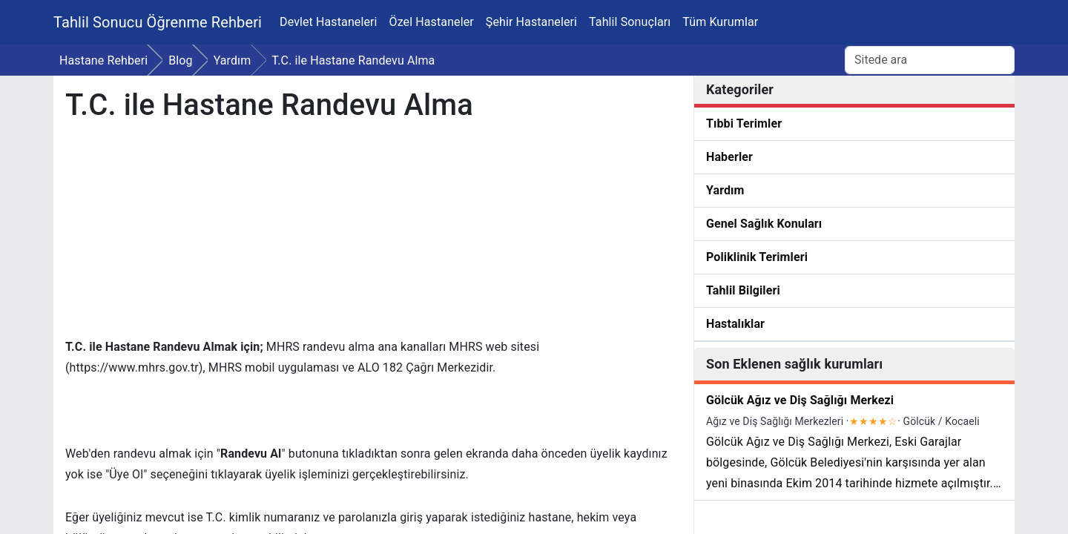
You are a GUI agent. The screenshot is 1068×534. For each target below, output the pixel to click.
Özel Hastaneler (431, 22)
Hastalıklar (735, 324)
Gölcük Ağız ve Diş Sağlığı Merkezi (800, 400)
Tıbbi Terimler (744, 123)
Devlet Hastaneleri (329, 22)
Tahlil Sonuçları (629, 22)
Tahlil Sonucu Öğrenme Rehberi (157, 22)
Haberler (729, 157)
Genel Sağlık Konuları (764, 224)
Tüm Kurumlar (720, 22)
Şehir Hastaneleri (531, 22)
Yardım (725, 190)
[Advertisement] (371, 233)
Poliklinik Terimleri (757, 257)
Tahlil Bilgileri (743, 290)
